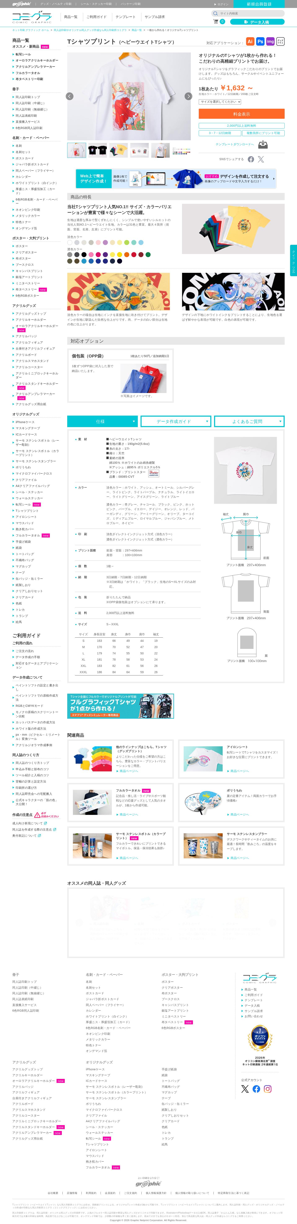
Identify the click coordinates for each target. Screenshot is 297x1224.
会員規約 (110, 1193)
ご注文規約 (130, 1193)
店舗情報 (72, 1193)
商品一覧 (137, 30)
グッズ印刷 (56, 3)
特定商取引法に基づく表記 (233, 1193)
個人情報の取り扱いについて (192, 1193)
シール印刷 (96, 3)
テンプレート (254, 1000)
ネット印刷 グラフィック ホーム (30, 30)
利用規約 (91, 1193)
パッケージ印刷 (131, 3)
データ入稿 (259, 22)
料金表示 (241, 114)
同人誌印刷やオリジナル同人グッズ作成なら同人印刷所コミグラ (90, 30)
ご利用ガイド (254, 995)
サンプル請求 (254, 1011)
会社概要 (53, 1193)
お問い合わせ (254, 1016)
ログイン (223, 4)
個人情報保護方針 (156, 1193)
